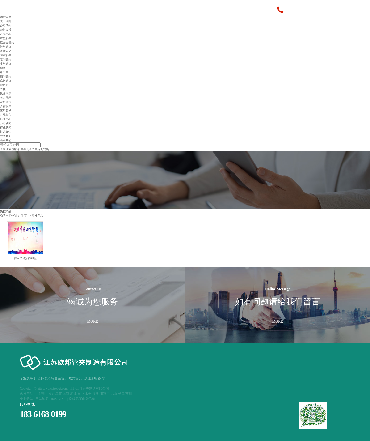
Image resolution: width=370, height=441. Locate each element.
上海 (66, 393)
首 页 (24, 215)
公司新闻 (5, 123)
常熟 (95, 393)
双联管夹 (5, 51)
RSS (54, 399)
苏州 (128, 393)
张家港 (105, 393)
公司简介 (5, 25)
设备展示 (5, 93)
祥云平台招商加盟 (25, 258)
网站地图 (42, 399)
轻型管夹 (5, 46)
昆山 (113, 393)
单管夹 (4, 72)
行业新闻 (5, 127)
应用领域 (5, 110)
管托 (3, 89)
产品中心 (5, 34)
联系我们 (5, 136)
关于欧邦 (5, 21)
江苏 (58, 393)
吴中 (80, 393)
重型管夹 (5, 38)
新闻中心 (5, 119)
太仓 (88, 393)
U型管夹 (5, 85)
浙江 (73, 393)
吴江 (121, 393)
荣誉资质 (5, 29)
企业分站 (26, 399)
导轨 (3, 68)
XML (62, 399)
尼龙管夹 (43, 149)
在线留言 (5, 114)
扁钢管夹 (5, 80)
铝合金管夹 (7, 42)
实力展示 (5, 97)
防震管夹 (5, 55)
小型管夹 (5, 63)
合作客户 (5, 106)
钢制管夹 (5, 76)
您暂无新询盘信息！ (83, 399)
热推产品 (26, 393)
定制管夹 (5, 59)
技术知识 (5, 131)
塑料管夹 (17, 149)
